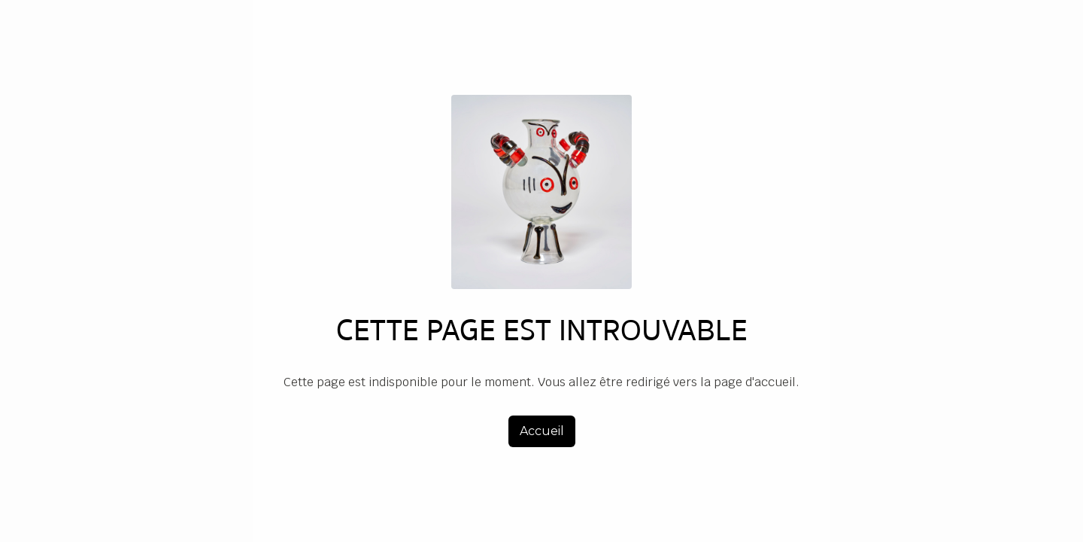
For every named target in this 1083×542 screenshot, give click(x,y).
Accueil (542, 431)
